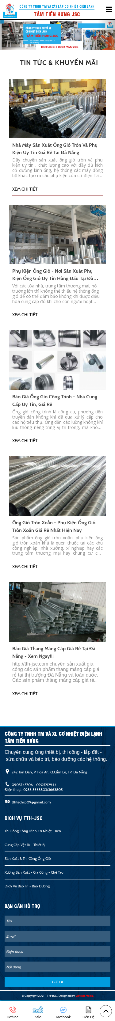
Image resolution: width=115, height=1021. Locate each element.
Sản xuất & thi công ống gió (28, 858)
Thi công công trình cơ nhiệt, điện (33, 831)
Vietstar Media (84, 996)
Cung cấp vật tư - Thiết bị (25, 844)
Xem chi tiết (24, 189)
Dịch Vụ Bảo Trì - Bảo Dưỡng (27, 886)
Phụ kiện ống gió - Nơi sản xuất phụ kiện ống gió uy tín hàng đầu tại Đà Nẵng (52, 278)
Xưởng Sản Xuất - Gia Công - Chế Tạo (34, 872)
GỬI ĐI (57, 982)
